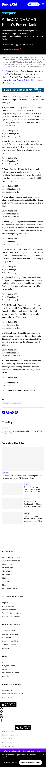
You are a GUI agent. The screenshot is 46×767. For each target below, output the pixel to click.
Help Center (7, 697)
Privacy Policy (7, 739)
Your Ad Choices (8, 742)
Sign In (5, 603)
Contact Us (7, 690)
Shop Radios (7, 571)
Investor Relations (10, 634)
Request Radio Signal (11, 617)
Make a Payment (9, 610)
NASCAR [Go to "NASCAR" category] (5, 13)
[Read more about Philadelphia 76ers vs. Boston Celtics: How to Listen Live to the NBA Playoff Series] (34, 518)
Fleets (4, 585)
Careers (5, 648)
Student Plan (7, 568)
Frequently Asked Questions (14, 694)
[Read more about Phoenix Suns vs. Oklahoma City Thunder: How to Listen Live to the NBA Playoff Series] (34, 504)
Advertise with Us (9, 645)
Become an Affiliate (10, 641)
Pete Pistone (8, 45)
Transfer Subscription (11, 613)
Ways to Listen (8, 666)
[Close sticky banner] (43, 751)
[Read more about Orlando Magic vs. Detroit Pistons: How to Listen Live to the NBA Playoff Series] (34, 489)
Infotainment (7, 575)
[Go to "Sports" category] (5, 473)
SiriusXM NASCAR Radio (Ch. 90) (23, 80)
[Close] (43, 761)
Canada (5, 676)
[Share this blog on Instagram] (8, 412)
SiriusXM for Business (11, 589)
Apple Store (23, 727)
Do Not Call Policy (8, 746)
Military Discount (9, 564)
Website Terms (7, 731)
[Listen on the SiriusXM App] (33, 4)
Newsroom (6, 638)
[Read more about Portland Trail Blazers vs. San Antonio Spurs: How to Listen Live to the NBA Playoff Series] (23, 477)
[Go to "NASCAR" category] (5, 428)
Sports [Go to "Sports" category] (12, 13)
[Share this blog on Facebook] (3, 412)
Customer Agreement (10, 735)
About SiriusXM (9, 631)
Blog (4, 662)
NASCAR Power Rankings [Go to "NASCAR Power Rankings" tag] (12, 403)
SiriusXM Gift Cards (10, 673)
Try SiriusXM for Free (11, 561)
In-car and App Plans (11, 557)
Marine (5, 578)
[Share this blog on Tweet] (12, 412)
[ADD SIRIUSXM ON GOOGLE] (12, 49)
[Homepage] (9, 4)
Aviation (5, 582)
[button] (43, 4)
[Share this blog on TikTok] (16, 412)
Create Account (9, 606)
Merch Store (7, 669)
